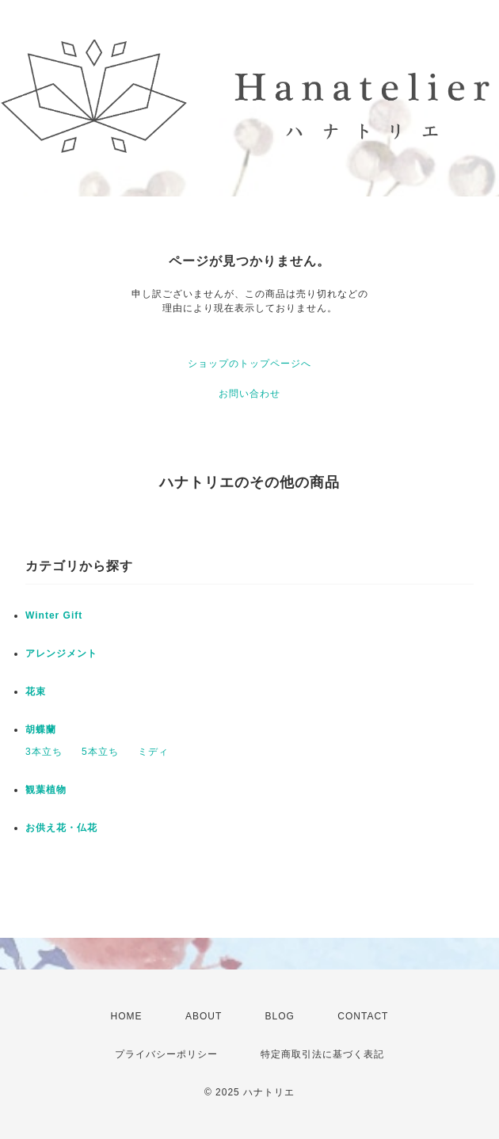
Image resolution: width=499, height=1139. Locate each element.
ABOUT (203, 1016)
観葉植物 (46, 789)
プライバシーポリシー (166, 1054)
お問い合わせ (249, 393)
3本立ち (44, 751)
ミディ (153, 751)
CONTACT (362, 1016)
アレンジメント (61, 653)
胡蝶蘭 (40, 729)
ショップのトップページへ (249, 363)
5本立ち (100, 751)
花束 (35, 691)
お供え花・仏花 (61, 827)
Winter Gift (53, 615)
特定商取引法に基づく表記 (322, 1054)
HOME (127, 1016)
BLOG (280, 1016)
